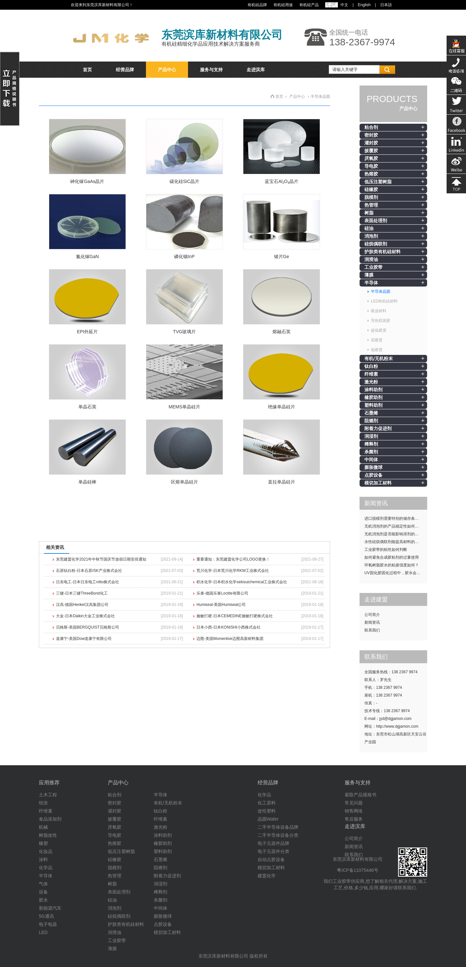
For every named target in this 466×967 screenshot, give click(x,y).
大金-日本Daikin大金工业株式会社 (85, 616)
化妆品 (45, 851)
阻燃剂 (371, 420)
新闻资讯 (372, 622)
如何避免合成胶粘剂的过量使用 (391, 557)
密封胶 (371, 135)
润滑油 (371, 259)
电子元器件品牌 (273, 843)
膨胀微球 (373, 467)
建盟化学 (267, 875)
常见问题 (354, 802)
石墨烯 (371, 412)
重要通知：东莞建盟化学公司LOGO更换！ (233, 559)
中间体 (371, 459)
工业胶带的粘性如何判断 (385, 549)
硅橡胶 (371, 189)
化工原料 (267, 802)
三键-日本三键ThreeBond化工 (81, 593)
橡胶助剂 (373, 397)
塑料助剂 (373, 405)
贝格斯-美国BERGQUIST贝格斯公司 (87, 627)
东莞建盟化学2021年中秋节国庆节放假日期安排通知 (101, 559)
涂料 (43, 859)
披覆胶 (371, 150)
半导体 (371, 282)
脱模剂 (371, 197)
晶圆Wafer (268, 819)
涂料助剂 (373, 389)
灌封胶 (371, 142)
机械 (43, 827)
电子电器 (48, 924)
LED (43, 932)
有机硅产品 (309, 5)
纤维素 (371, 374)
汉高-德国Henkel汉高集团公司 (82, 604)
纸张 (43, 802)
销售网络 (354, 810)
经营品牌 (125, 69)
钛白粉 (371, 366)
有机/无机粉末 (378, 358)
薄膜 (368, 275)
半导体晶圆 (380, 291)
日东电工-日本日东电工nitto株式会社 (87, 582)
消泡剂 (371, 236)
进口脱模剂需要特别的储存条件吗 (393, 518)
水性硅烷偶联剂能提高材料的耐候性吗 (395, 542)
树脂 (368, 212)
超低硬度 (378, 330)
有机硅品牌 (257, 5)
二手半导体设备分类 (278, 835)
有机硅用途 (283, 5)
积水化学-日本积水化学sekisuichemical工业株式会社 (241, 582)
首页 (87, 69)
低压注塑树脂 (378, 181)
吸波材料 (378, 311)
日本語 (386, 5)
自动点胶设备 (271, 859)
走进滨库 (256, 69)
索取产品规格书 (360, 794)
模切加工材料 (378, 482)
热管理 (371, 205)
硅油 (368, 228)
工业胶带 (373, 267)
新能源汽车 (50, 908)
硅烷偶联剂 (375, 243)
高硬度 (377, 340)
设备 (43, 891)
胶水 (43, 900)
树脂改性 (48, 835)
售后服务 (354, 819)
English (364, 5)
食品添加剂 (50, 819)
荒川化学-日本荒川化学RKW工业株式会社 (232, 570)
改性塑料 (267, 810)
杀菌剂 (371, 451)
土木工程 (48, 794)
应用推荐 (49, 782)
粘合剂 (371, 127)
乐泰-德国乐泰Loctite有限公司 (222, 593)
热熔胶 (371, 173)
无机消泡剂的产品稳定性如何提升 (393, 526)
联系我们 (372, 630)
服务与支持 (211, 69)
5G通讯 (46, 916)
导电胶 (371, 166)
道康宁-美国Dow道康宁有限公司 (84, 638)
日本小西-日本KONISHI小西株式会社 (228, 627)
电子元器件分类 (273, 851)
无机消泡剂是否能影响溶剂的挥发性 (395, 534)
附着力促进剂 (378, 428)
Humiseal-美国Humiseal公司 (221, 604)
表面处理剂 (375, 220)
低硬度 (377, 349)
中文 (344, 5)
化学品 (45, 867)
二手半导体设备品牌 (278, 827)
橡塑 (43, 843)
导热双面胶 (380, 320)
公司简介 (372, 614)
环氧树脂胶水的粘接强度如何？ (391, 565)
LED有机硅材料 (384, 301)
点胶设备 (373, 475)
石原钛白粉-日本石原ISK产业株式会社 (89, 570)
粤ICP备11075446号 (357, 870)
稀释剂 (371, 444)
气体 (43, 883)
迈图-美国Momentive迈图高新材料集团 (229, 638)
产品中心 (167, 69)
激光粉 (371, 381)
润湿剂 (371, 436)
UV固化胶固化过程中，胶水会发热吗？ (395, 573)
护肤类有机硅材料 (382, 251)
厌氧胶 (371, 158)
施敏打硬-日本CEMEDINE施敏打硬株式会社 (234, 616)
